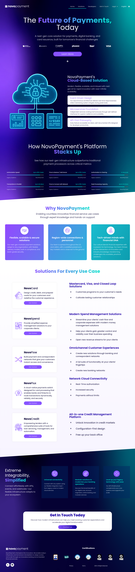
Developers (92, 6)
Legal (115, 6)
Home (72, 6)
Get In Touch (104, 6)
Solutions (81, 6)
